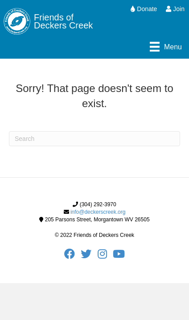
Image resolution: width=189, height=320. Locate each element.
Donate (144, 8)
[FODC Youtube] (119, 256)
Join (175, 8)
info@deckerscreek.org (98, 212)
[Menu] (166, 47)
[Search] (94, 138)
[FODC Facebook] (72, 256)
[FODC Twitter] (89, 256)
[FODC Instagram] (105, 256)
